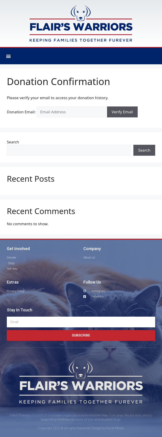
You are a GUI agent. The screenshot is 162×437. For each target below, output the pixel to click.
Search (13, 142)
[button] (8, 56)
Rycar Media (115, 428)
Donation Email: (21, 111)
